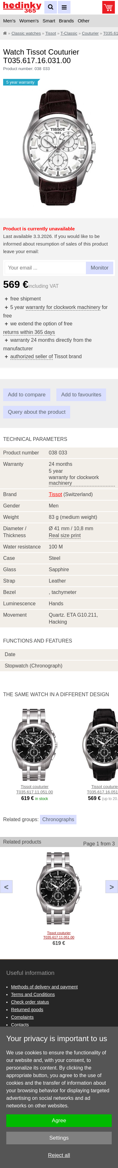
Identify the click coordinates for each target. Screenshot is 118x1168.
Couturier (90, 33)
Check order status (30, 1002)
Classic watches (26, 33)
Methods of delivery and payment (44, 986)
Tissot (50, 33)
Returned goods (27, 1009)
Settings (59, 1138)
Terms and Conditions (33, 994)
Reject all (59, 1155)
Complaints (22, 1017)
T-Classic (68, 33)
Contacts (20, 1024)
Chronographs (58, 819)
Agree (59, 1121)
